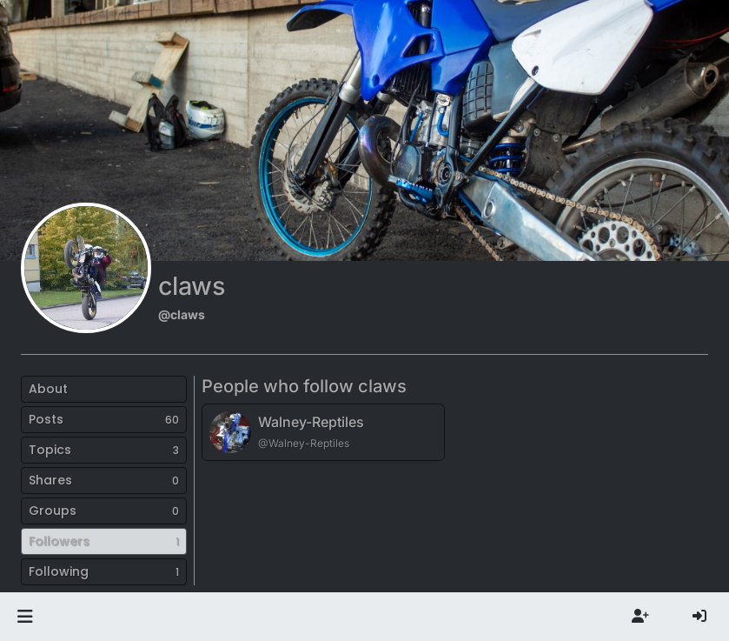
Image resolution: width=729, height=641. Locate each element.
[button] (25, 616)
